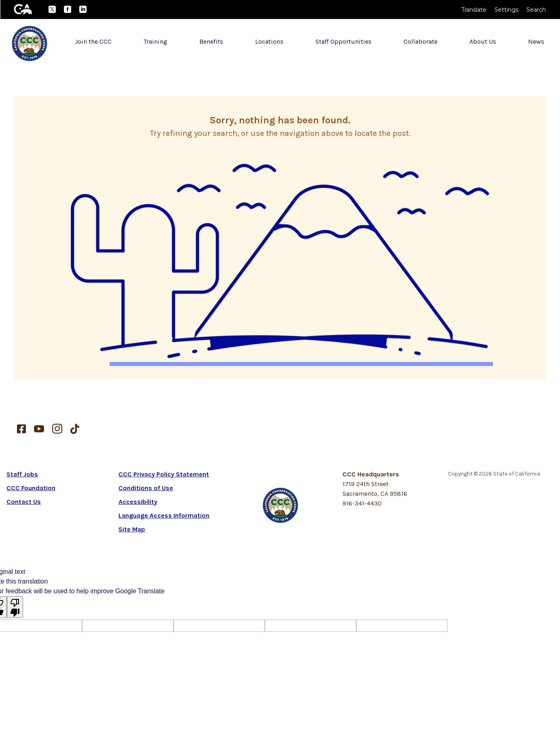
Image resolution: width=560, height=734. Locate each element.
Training (155, 41)
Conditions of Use (145, 488)
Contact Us (23, 502)
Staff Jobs (22, 474)
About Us (482, 41)
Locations (269, 41)
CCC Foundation (30, 488)
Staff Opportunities (343, 41)
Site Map (131, 529)
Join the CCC (93, 41)
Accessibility (137, 502)
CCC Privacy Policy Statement (163, 474)
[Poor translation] (15, 607)
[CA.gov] (23, 9)
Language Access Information (163, 515)
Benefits (211, 41)
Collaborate (420, 41)
